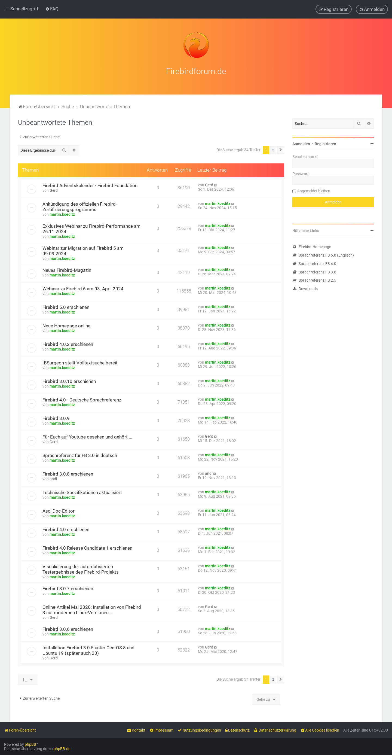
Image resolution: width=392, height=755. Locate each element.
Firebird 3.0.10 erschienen (69, 380)
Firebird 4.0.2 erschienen (67, 343)
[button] (280, 149)
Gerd (54, 189)
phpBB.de (62, 749)
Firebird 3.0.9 (56, 417)
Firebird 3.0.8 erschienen (67, 473)
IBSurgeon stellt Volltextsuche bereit (80, 362)
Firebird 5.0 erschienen (65, 306)
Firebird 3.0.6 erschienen (67, 628)
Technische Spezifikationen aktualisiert (82, 491)
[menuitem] (52, 9)
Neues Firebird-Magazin (66, 269)
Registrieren (325, 143)
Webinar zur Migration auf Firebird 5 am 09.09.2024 (83, 250)
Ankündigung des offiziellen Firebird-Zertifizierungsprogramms (79, 205)
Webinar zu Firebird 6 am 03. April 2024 (83, 288)
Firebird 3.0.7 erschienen (67, 587)
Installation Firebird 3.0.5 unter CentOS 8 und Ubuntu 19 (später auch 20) (88, 649)
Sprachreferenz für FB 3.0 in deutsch (79, 454)
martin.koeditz (62, 213)
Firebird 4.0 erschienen (65, 528)
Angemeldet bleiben (313, 190)
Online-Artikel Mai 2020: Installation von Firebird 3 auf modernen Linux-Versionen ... (91, 609)
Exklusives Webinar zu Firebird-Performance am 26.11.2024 (91, 228)
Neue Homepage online (66, 325)
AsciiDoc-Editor (58, 510)
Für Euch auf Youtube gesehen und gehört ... (87, 436)
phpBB (30, 744)
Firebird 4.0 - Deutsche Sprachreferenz (81, 399)
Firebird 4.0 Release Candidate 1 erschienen (87, 547)
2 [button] (273, 149)
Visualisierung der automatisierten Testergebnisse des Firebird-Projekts (80, 568)
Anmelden (301, 143)
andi (53, 478)
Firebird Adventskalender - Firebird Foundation (89, 184)
